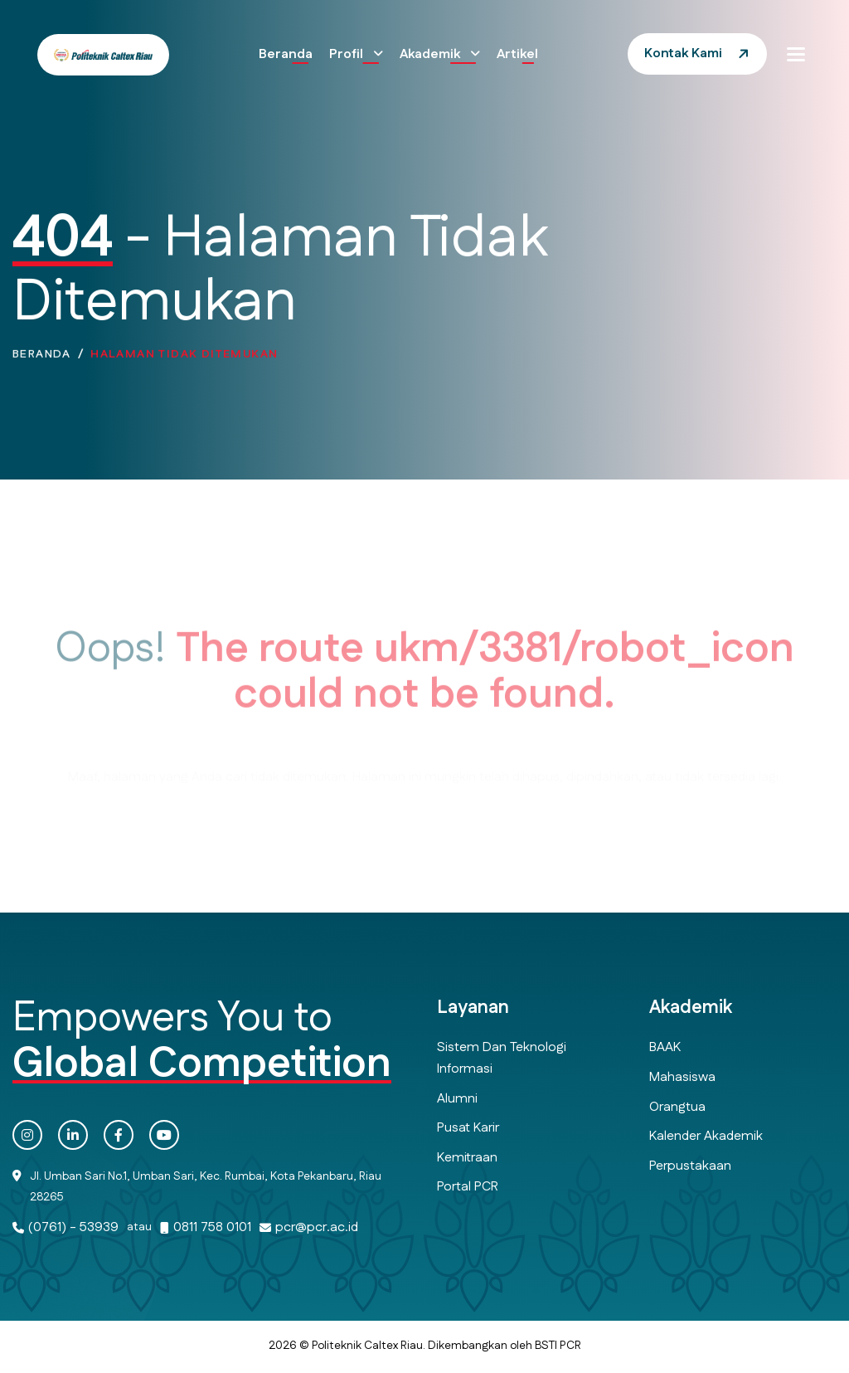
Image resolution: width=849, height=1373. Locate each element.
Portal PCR (467, 1186)
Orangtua (677, 1107)
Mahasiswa (682, 1077)
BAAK (665, 1047)
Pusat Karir (468, 1127)
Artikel (517, 54)
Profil (347, 54)
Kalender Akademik (706, 1136)
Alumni (457, 1098)
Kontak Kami (683, 53)
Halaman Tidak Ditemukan (184, 359)
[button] (796, 54)
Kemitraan (467, 1157)
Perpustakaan (690, 1166)
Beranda (286, 54)
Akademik (431, 54)
